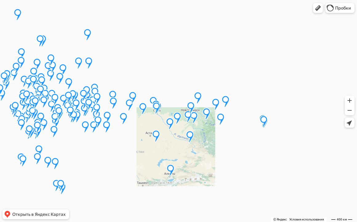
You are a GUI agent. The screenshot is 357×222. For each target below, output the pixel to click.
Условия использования (306, 219)
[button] (318, 8)
